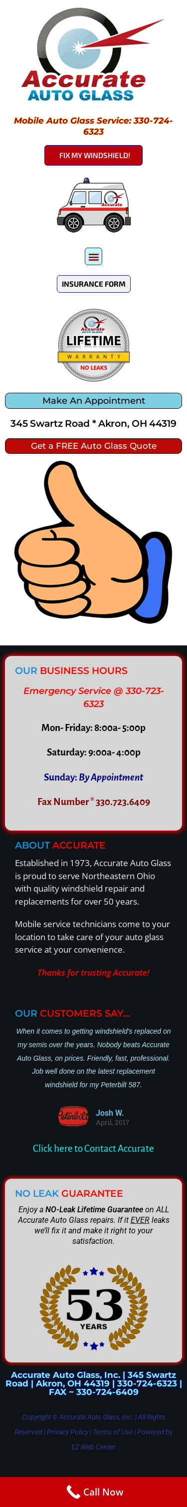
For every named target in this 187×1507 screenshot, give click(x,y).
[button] (93, 256)
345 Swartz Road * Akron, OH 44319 (93, 423)
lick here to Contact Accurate (96, 1148)
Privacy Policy (67, 1432)
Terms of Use (113, 1432)
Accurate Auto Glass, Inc (95, 1417)
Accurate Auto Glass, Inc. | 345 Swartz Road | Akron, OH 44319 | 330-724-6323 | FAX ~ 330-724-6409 (93, 1383)
